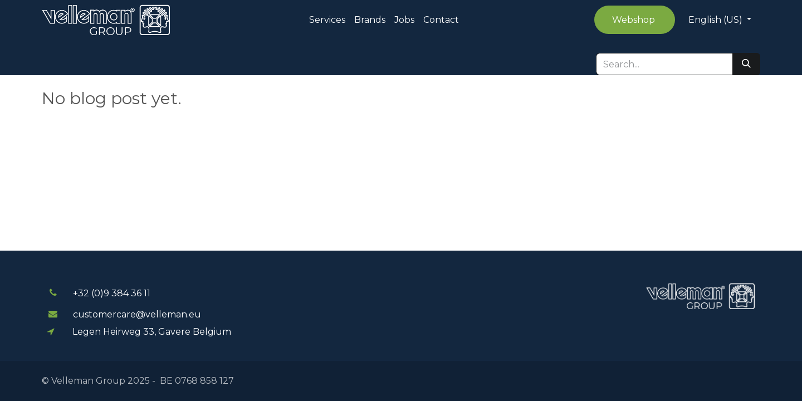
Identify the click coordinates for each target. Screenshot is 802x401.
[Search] (746, 64)
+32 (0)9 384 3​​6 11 (111, 293)
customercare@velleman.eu (137, 314)
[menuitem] (327, 20)
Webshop (634, 19)
